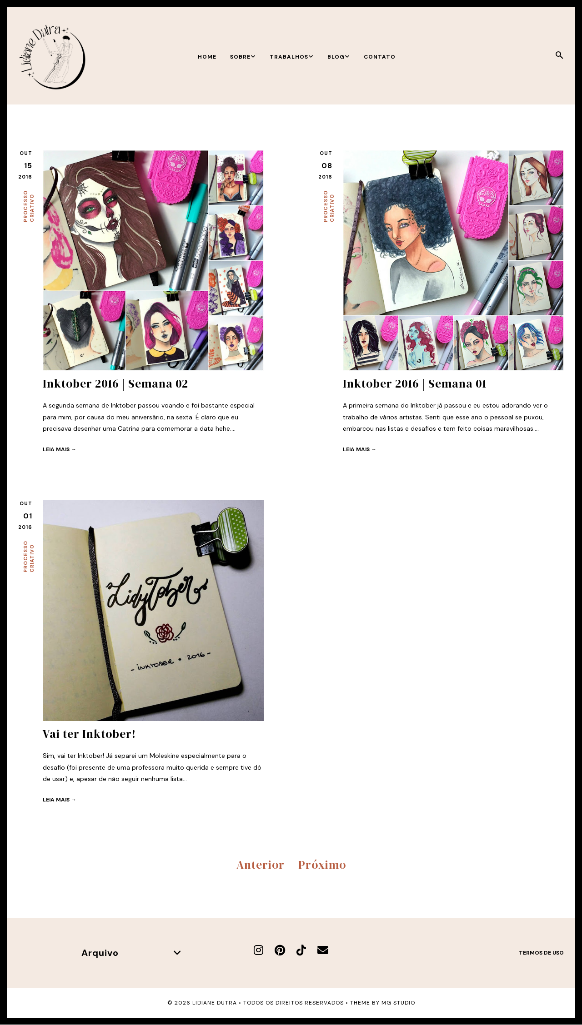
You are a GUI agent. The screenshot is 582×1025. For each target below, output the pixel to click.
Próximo (322, 864)
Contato (380, 56)
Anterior (260, 864)
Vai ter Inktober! (89, 733)
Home (207, 56)
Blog (338, 56)
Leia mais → (59, 449)
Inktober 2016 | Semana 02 (115, 383)
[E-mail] (322, 950)
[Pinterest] (280, 950)
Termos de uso (541, 952)
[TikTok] (301, 950)
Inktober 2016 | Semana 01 (415, 383)
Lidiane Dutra (214, 1002)
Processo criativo (28, 206)
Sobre (243, 56)
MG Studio (398, 1002)
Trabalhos (292, 56)
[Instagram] (258, 950)
